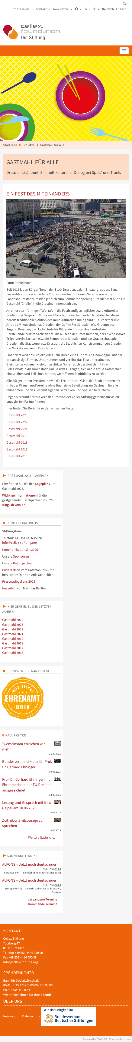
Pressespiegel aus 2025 (18, 581)
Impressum (11, 1016)
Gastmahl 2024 (12, 620)
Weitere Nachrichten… (44, 837)
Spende (46, 995)
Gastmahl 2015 (17, 456)
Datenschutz (31, 1016)
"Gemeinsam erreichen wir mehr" (31, 746)
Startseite (10, 145)
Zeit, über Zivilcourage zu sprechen (31, 823)
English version (14, 505)
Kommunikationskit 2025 (20, 550)
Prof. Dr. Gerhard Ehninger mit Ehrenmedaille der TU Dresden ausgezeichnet (31, 785)
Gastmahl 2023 (17, 415)
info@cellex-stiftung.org (19, 543)
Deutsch (108, 9)
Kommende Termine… (44, 904)
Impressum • (23, 9)
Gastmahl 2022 (17, 422)
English (121, 9)
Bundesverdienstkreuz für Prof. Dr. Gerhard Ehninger (31, 764)
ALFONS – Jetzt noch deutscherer (29, 864)
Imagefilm (9, 588)
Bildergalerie (11, 570)
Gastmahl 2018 (17, 442)
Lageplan (41, 484)
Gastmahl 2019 (17, 436)
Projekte (28, 145)
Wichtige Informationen (19, 495)
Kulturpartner (23, 563)
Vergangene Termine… (44, 899)
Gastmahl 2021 (17, 429)
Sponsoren (21, 556)
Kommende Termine (22, 856)
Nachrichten (15, 735)
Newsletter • (62, 9)
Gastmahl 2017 (17, 449)
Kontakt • (42, 9)
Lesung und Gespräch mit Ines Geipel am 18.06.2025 (31, 805)
